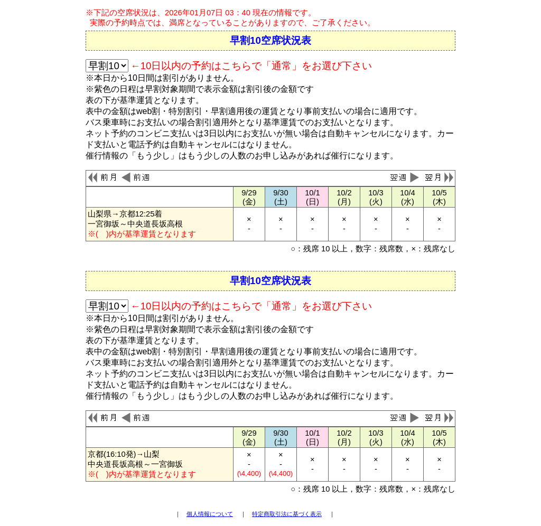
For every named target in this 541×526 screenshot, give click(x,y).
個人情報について (209, 514)
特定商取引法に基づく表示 (287, 514)
